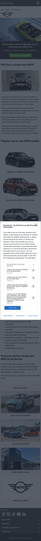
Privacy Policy (33, 316)
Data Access (20, 316)
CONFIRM (12, 308)
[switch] (32, 270)
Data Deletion (8, 316)
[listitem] (20, 265)
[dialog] (20, 270)
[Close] (37, 225)
